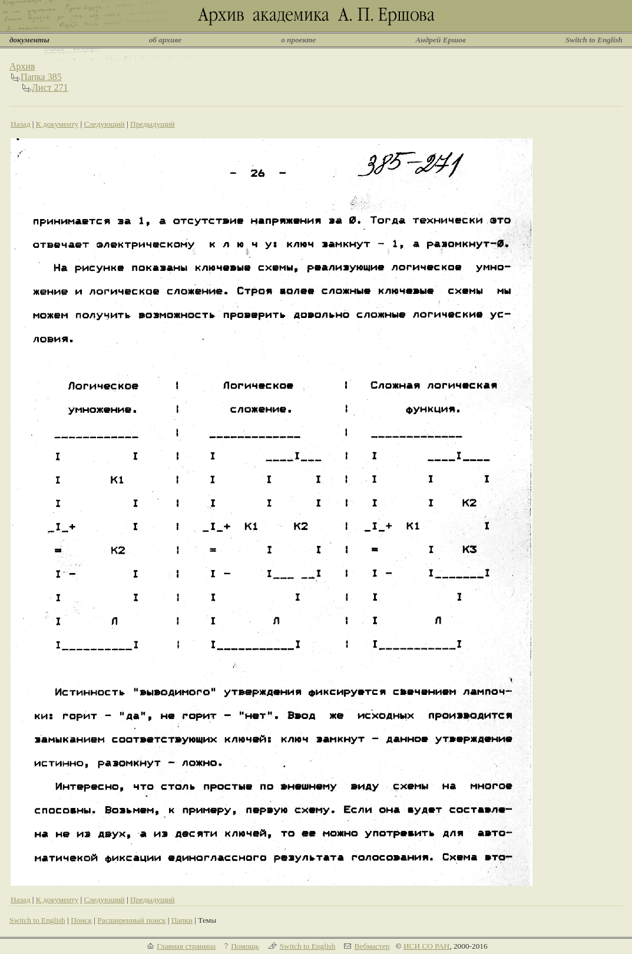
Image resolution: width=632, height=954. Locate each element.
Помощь (245, 946)
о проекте (298, 39)
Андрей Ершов (440, 39)
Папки (182, 920)
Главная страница (186, 946)
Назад (21, 124)
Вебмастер (371, 946)
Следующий (104, 124)
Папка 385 (41, 77)
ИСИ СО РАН (426, 946)
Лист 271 (50, 87)
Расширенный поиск (131, 920)
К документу (57, 124)
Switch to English (594, 39)
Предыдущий (152, 124)
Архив (22, 66)
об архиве (165, 39)
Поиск (81, 920)
